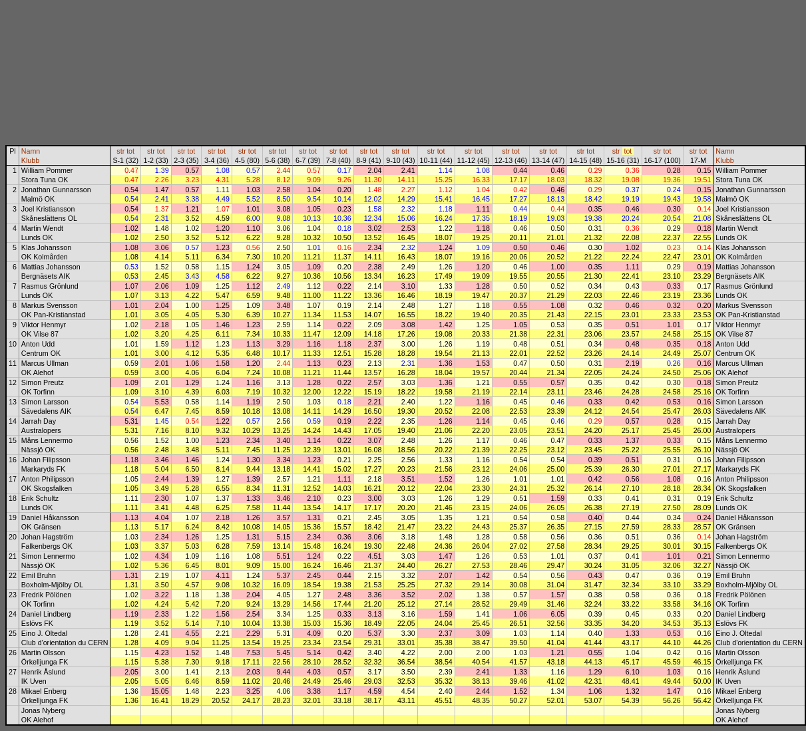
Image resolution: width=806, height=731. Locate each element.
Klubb (30, 160)
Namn (30, 151)
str (120, 151)
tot (130, 151)
